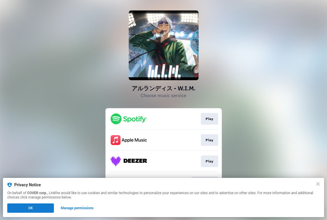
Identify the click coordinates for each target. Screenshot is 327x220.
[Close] (318, 184)
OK (30, 208)
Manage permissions (77, 208)
